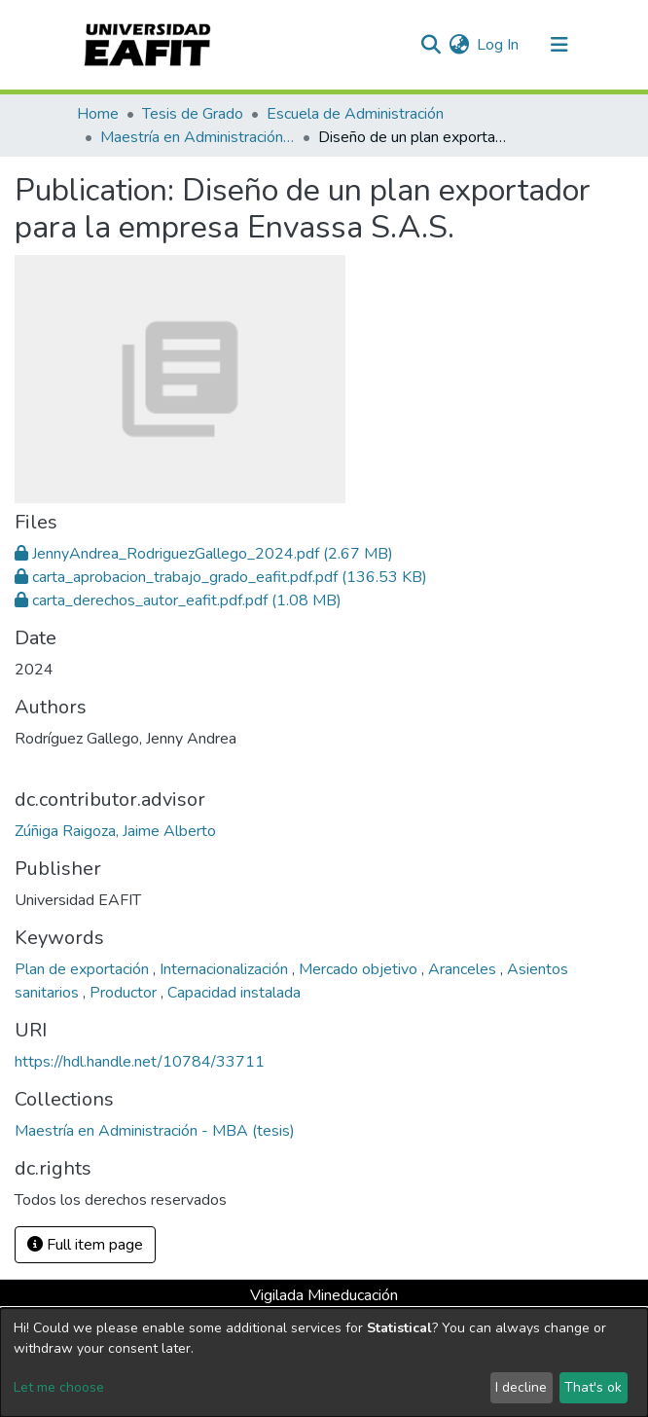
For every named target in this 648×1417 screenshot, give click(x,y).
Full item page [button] (85, 1244)
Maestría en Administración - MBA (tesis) (197, 137)
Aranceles (464, 969)
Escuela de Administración (355, 114)
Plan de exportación (84, 969)
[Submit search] (430, 44)
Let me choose (59, 1387)
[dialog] (324, 1362)
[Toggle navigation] (559, 44)
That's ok (593, 1387)
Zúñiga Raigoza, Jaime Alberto (115, 831)
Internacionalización (226, 969)
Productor (125, 992)
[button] (459, 44)
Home (98, 114)
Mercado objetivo (360, 969)
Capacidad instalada (234, 992)
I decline (521, 1387)
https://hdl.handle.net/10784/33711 (140, 1061)
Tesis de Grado (192, 114)
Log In (499, 44)
